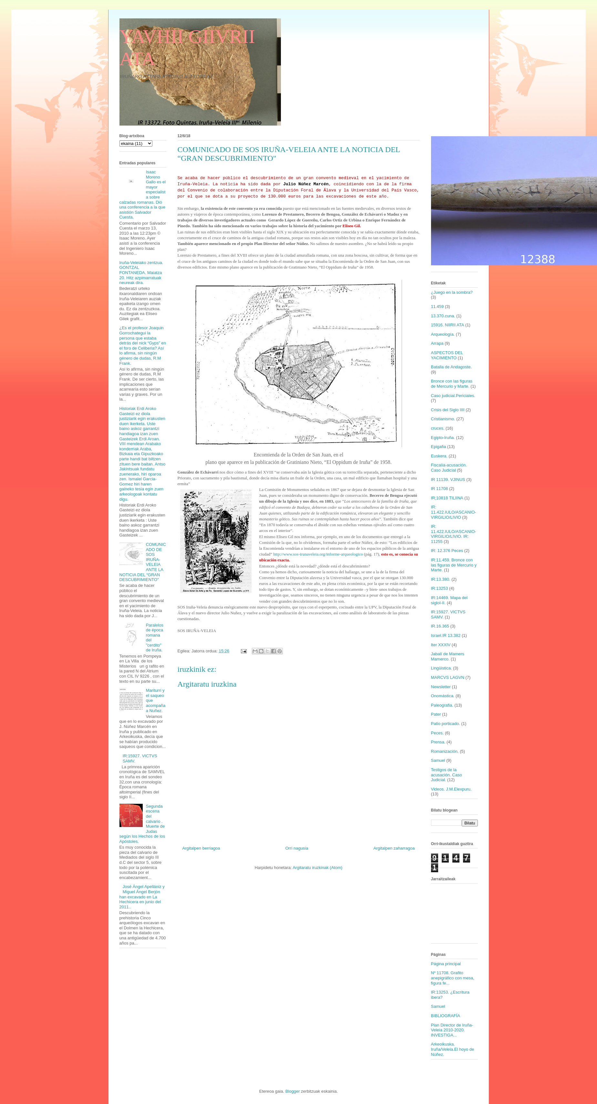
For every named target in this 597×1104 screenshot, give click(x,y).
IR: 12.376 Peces (447, 550)
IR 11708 (439, 488)
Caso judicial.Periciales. (453, 395)
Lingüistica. (441, 668)
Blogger (292, 1091)
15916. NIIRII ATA (447, 324)
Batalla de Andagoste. (451, 366)
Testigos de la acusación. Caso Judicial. (446, 774)
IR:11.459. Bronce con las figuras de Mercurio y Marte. (454, 564)
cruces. (438, 428)
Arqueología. (443, 334)
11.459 (437, 306)
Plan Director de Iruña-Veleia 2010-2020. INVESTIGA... (452, 1030)
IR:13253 (439, 588)
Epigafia (438, 446)
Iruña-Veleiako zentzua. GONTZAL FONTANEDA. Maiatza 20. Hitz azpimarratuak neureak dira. (141, 272)
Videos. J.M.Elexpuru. (451, 789)
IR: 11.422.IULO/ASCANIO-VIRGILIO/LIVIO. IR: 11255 (453, 534)
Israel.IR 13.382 (446, 635)
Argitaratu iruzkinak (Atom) (317, 867)
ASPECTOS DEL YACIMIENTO (447, 355)
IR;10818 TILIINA (447, 498)
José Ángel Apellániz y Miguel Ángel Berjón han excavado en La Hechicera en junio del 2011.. (142, 896)
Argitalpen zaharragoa (394, 848)
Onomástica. (443, 695)
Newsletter (441, 686)
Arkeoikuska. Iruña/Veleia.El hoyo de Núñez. (452, 1049)
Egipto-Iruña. (443, 437)
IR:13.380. (440, 579)
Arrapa (437, 343)
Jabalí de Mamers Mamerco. (447, 656)
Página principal (446, 963)
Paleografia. (442, 705)
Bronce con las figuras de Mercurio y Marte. (452, 384)
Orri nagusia (296, 848)
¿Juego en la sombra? (452, 292)
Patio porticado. (445, 723)
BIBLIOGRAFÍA (445, 1015)
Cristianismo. (443, 418)
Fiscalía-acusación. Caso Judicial (449, 468)
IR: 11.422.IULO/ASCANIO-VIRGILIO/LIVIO (453, 512)
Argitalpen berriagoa (201, 848)
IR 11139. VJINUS (448, 479)
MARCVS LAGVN (447, 677)
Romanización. (445, 751)
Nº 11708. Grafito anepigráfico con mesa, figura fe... (452, 977)
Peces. (437, 733)
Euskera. (439, 456)
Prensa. (438, 742)
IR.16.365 (440, 626)
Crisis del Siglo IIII (448, 409)
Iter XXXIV (441, 644)
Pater (436, 714)
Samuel (438, 760)
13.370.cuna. (443, 315)
